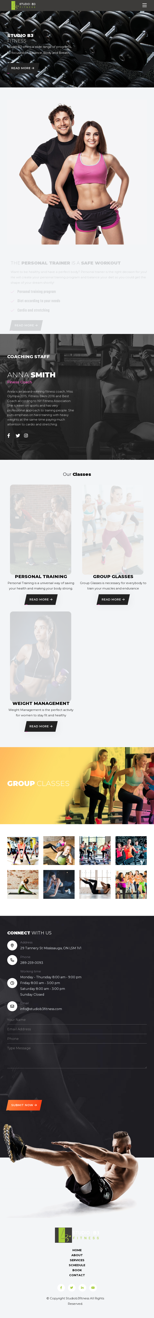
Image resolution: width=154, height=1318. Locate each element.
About (77, 1255)
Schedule (77, 1265)
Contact (77, 1275)
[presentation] (37, 1082)
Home (77, 1250)
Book (77, 1270)
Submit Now (24, 1105)
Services (77, 1260)
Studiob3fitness (77, 1298)
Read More (22, 69)
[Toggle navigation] (144, 5)
